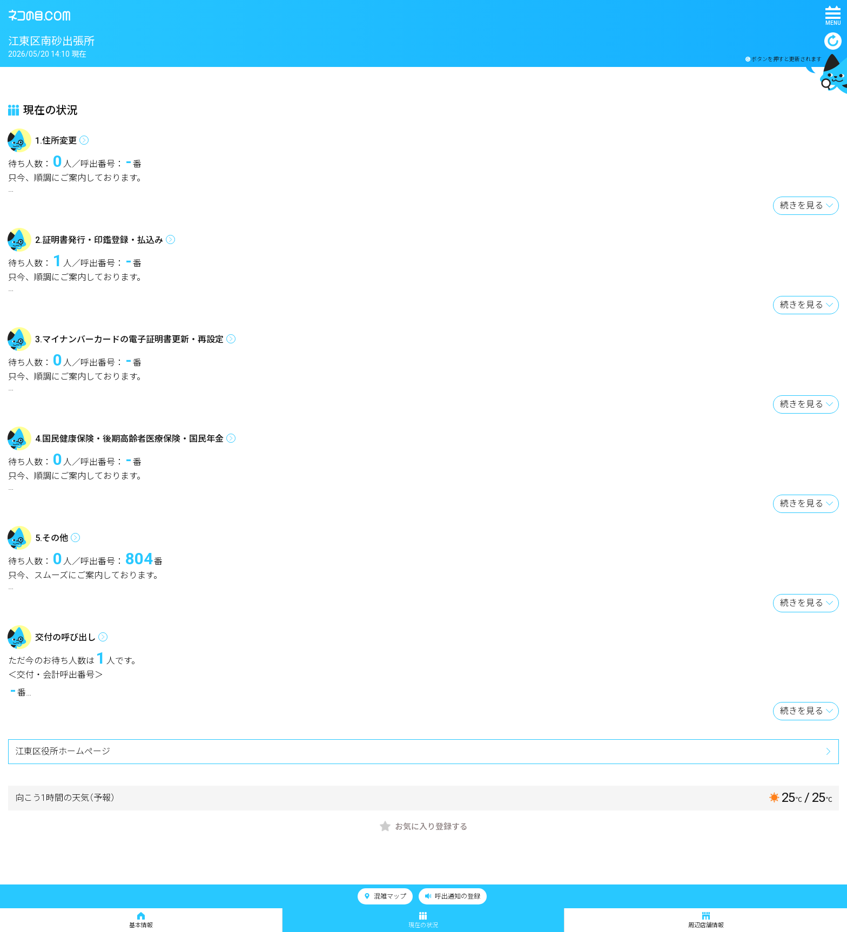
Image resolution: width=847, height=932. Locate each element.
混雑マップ (385, 896)
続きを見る (801, 205)
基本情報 (141, 920)
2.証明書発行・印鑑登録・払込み (99, 240)
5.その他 (51, 538)
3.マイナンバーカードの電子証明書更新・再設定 (129, 339)
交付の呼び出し (65, 637)
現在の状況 (423, 920)
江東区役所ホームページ (62, 751)
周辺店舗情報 (706, 920)
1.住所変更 (56, 141)
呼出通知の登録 (452, 896)
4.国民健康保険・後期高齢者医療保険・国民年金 (129, 439)
